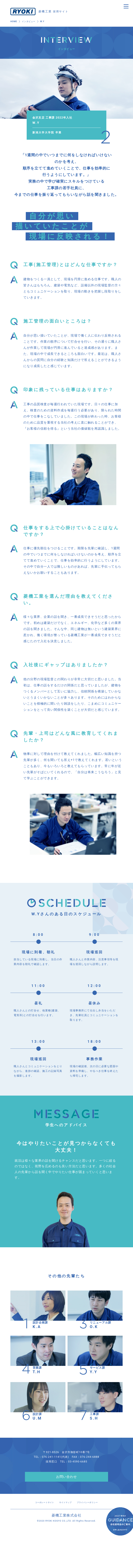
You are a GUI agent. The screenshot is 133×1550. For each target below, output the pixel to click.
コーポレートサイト (38, 1513)
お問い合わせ (66, 1488)
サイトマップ (65, 1513)
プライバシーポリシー (93, 1513)
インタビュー (29, 22)
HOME (13, 22)
